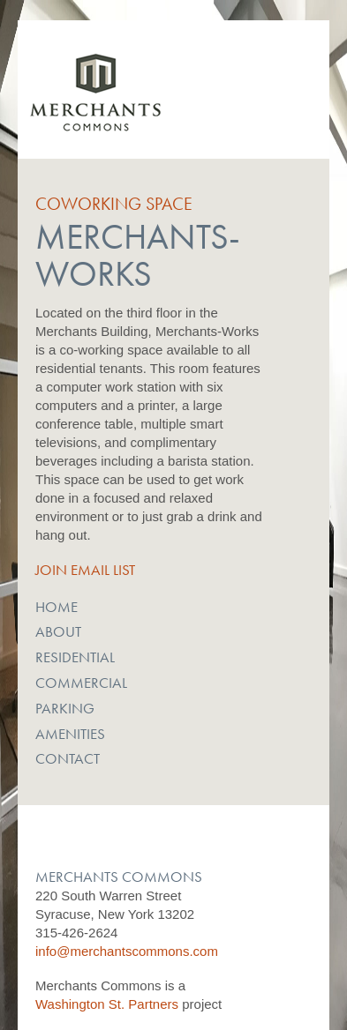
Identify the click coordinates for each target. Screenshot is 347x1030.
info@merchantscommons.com (126, 951)
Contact (67, 758)
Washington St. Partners (106, 1003)
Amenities (70, 733)
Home (56, 606)
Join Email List (85, 569)
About (58, 631)
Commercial (81, 682)
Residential (75, 657)
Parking (64, 708)
